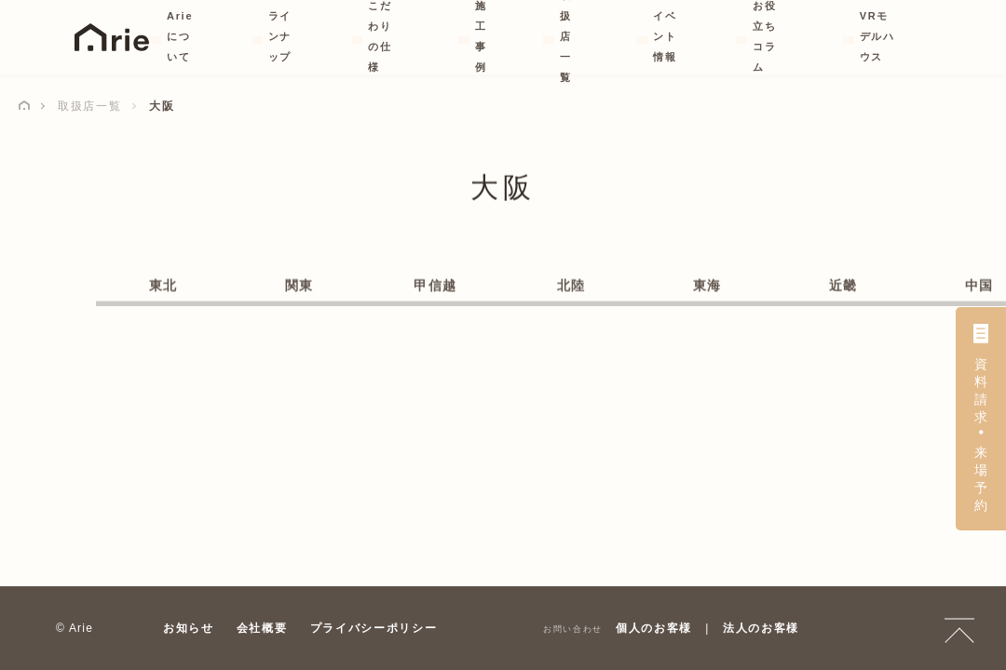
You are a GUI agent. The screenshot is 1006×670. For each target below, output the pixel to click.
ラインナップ (282, 36)
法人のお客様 (761, 628)
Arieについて (181, 36)
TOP (959, 628)
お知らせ (188, 628)
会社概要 (262, 628)
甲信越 (435, 286)
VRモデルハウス (876, 36)
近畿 (843, 286)
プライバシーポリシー (374, 628)
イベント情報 (657, 36)
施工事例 (479, 36)
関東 (299, 286)
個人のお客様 (654, 628)
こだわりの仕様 (388, 36)
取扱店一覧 (563, 36)
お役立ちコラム (762, 36)
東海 (707, 286)
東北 (163, 286)
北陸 (571, 286)
